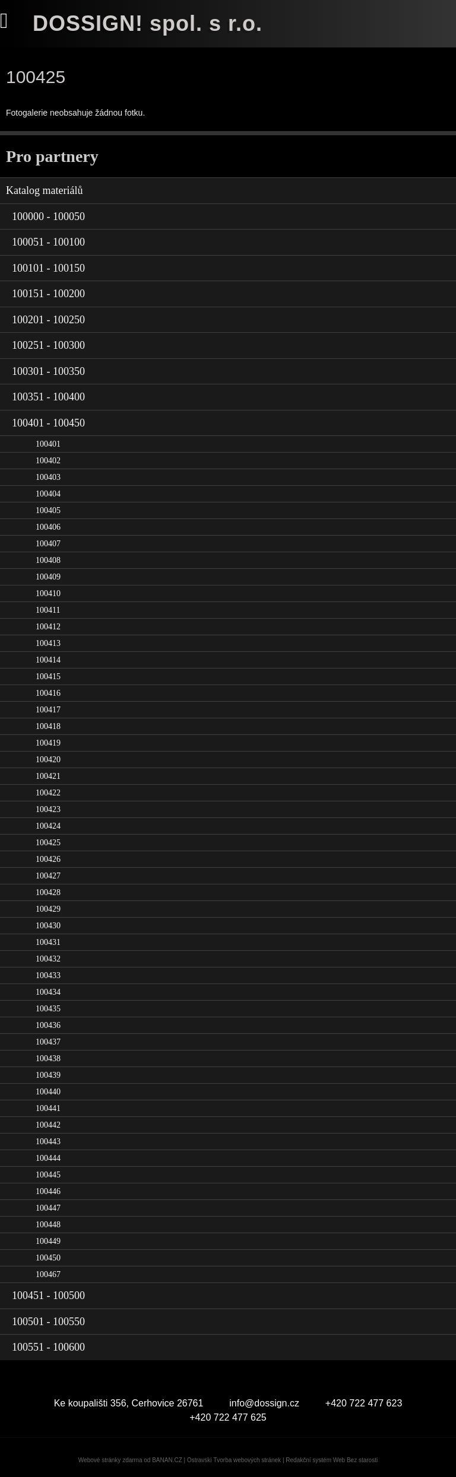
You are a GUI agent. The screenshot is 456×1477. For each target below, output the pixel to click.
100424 (48, 826)
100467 (48, 1274)
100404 (48, 493)
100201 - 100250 (48, 320)
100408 (48, 560)
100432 (48, 958)
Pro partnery (52, 156)
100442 (48, 1125)
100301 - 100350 (48, 371)
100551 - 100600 (48, 1347)
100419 (48, 742)
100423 (48, 809)
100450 (48, 1257)
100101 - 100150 (48, 268)
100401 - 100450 (48, 423)
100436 (48, 1025)
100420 (48, 759)
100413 (48, 643)
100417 (48, 709)
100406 (48, 527)
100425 (48, 842)
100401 (48, 444)
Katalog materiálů (44, 190)
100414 (48, 659)
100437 (48, 1041)
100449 (48, 1241)
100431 (48, 942)
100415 (48, 676)
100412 (48, 626)
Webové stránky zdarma (110, 1460)
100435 (48, 1008)
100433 (48, 975)
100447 (48, 1208)
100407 (48, 543)
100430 (48, 925)
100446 (48, 1191)
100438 (48, 1058)
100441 (48, 1108)
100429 (48, 909)
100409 (48, 576)
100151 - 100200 (48, 294)
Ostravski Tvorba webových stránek (234, 1460)
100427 (48, 875)
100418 (48, 726)
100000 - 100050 (48, 216)
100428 (48, 892)
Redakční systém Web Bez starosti (332, 1460)
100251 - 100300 (48, 345)
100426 (48, 859)
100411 (48, 610)
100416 (48, 693)
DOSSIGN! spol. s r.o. (147, 23)
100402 (48, 460)
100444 (48, 1158)
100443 (48, 1141)
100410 (48, 593)
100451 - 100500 (48, 1295)
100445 (48, 1174)
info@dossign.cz (264, 1403)
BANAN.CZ (167, 1460)
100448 (48, 1224)
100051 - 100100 (48, 242)
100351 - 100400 (48, 397)
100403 (48, 477)
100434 (48, 992)
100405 (48, 510)
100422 (48, 792)
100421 (48, 776)
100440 (48, 1091)
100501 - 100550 (48, 1322)
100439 (48, 1075)
